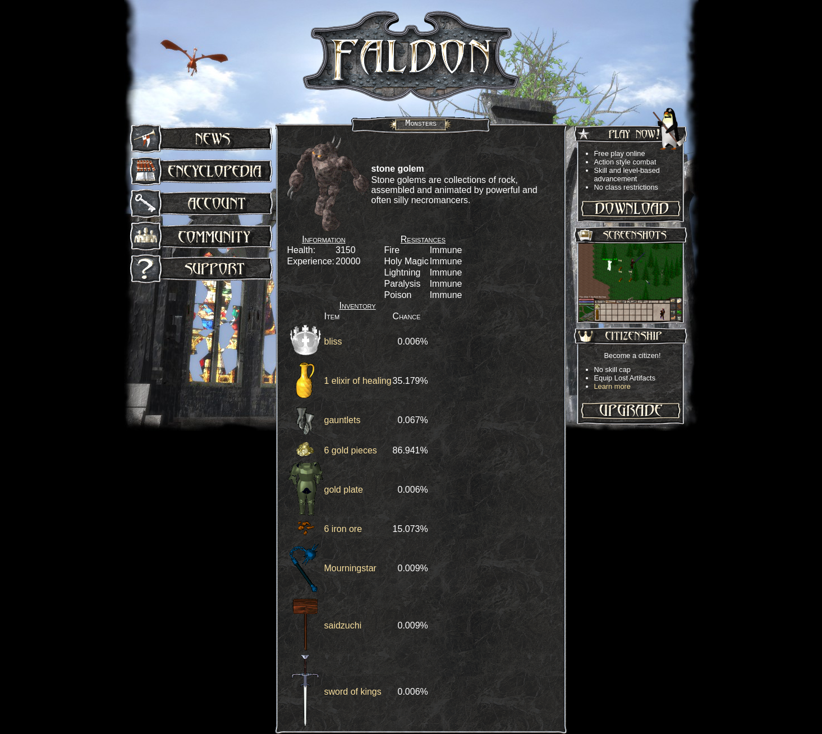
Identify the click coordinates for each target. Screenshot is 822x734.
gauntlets (342, 420)
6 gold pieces (350, 450)
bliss (333, 341)
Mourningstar (350, 568)
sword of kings (353, 691)
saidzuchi (343, 625)
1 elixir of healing (358, 381)
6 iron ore (343, 529)
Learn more (612, 386)
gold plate (343, 489)
